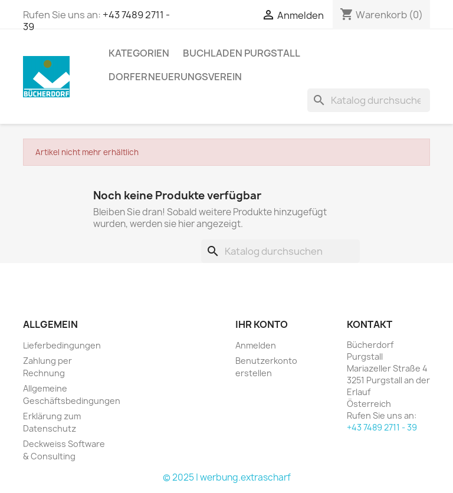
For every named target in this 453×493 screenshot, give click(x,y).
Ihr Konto (261, 324)
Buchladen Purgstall (241, 53)
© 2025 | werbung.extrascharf (227, 477)
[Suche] (368, 100)
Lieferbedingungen (62, 345)
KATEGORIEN (139, 53)
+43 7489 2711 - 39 (382, 427)
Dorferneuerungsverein (175, 76)
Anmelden (255, 345)
